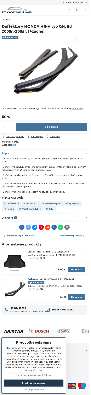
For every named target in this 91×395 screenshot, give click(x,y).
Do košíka (51, 127)
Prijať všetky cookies (33, 383)
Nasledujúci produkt (72, 235)
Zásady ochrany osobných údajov (33, 375)
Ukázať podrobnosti (34, 389)
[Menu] (85, 10)
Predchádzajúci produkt (19, 235)
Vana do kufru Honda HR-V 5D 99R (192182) (48, 251)
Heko (13, 144)
